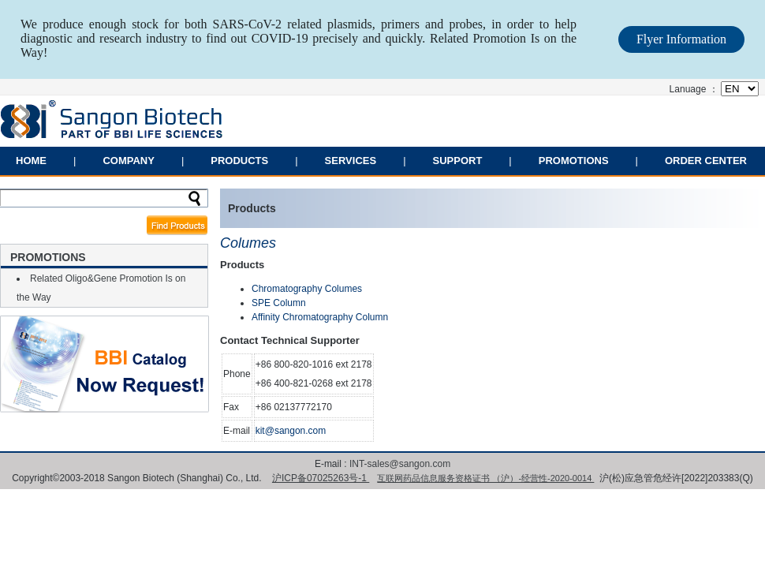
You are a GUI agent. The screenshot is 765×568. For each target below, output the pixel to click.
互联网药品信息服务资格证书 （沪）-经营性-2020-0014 (485, 478)
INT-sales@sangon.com (399, 463)
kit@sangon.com (291, 430)
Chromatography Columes (307, 288)
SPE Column (279, 302)
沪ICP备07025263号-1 (320, 478)
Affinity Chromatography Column (320, 317)
